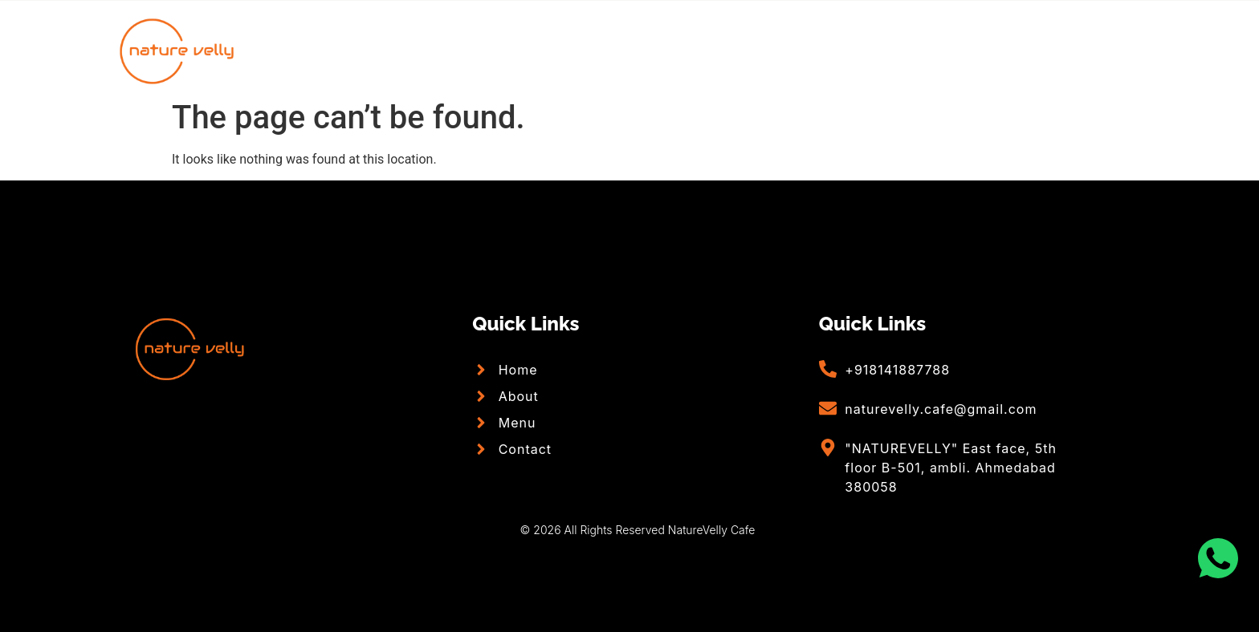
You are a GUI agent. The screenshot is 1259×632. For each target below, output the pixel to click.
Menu (675, 50)
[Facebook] (1101, 50)
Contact (773, 50)
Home (474, 50)
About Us (575, 50)
